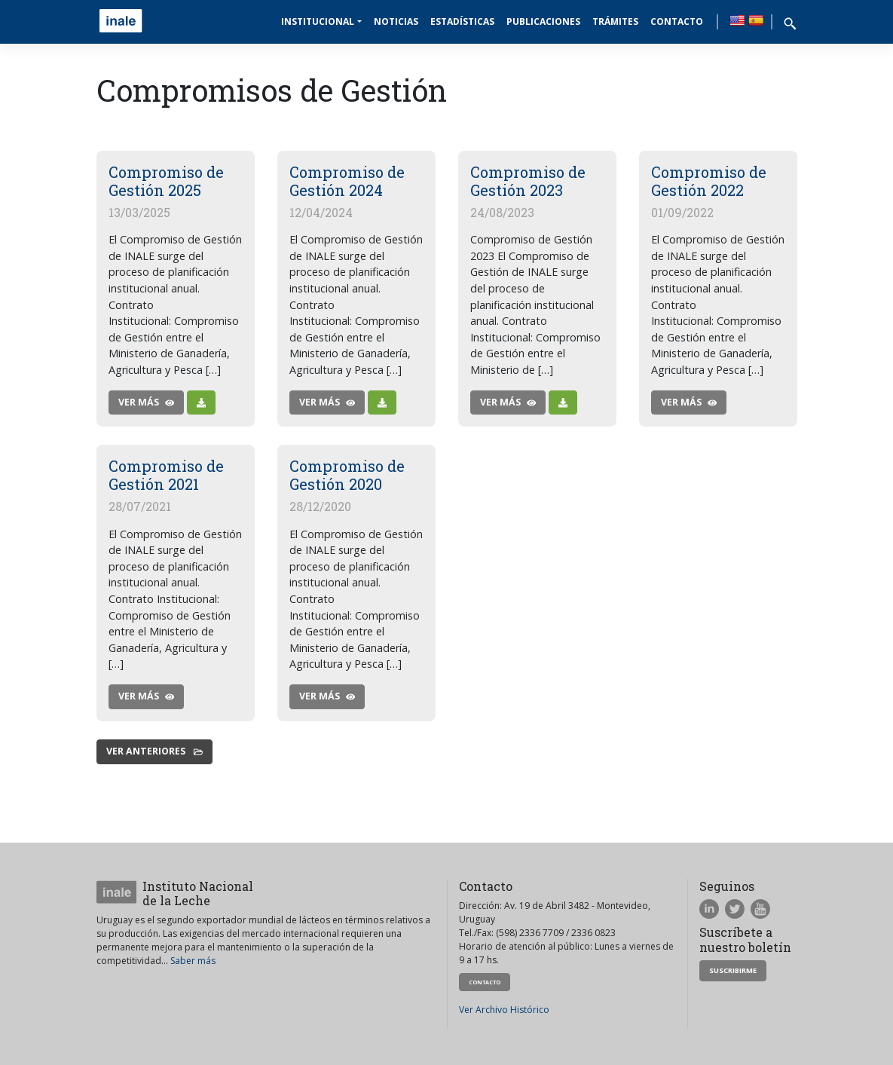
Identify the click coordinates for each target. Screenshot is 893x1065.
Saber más (193, 960)
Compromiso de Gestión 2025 (166, 181)
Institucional (317, 21)
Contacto (676, 21)
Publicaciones (543, 21)
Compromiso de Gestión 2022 (708, 181)
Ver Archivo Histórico (504, 1009)
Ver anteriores (154, 751)
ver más (146, 402)
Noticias (396, 21)
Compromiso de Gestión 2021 (166, 475)
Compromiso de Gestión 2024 (347, 181)
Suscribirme (733, 970)
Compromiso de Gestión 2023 (528, 181)
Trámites (615, 21)
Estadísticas (462, 21)
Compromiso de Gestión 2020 (347, 475)
